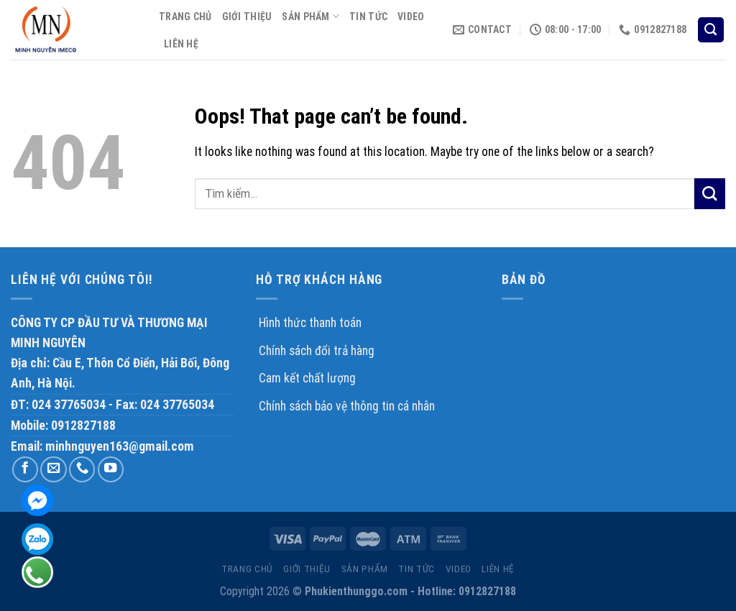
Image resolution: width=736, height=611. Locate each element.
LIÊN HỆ (181, 44)
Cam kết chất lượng (307, 378)
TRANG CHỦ (185, 16)
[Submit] (709, 193)
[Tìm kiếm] (711, 30)
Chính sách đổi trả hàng (316, 351)
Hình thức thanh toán (310, 323)
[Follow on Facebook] (25, 469)
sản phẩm (310, 16)
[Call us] (82, 469)
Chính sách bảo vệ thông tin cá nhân (347, 406)
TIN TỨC (368, 16)
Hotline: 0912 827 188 (37, 572)
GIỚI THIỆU (247, 16)
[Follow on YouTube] (111, 469)
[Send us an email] (53, 469)
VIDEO (410, 16)
